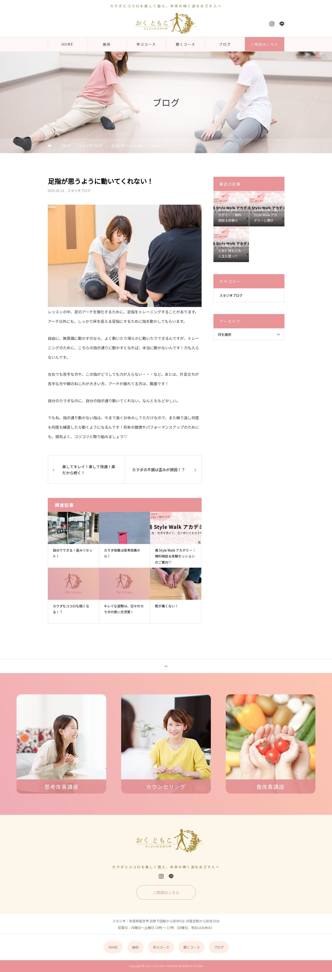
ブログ (225, 44)
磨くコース (185, 44)
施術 (107, 44)
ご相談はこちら (265, 44)
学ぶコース (146, 44)
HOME (68, 44)
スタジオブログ (79, 190)
